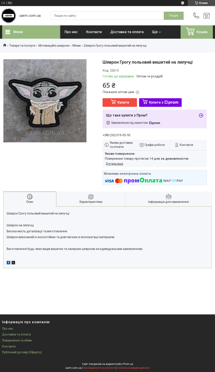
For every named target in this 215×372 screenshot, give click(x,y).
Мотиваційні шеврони (53, 45)
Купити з (163, 102)
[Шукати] (174, 16)
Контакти (94, 32)
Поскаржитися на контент (99, 367)
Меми (76, 45)
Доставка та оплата (127, 32)
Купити (123, 102)
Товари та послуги (22, 45)
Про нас (71, 32)
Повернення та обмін (17, 340)
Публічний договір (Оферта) (22, 352)
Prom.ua (128, 364)
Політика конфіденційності (133, 367)
